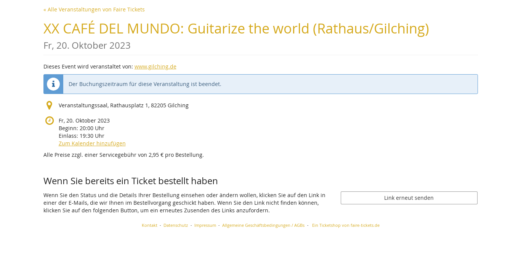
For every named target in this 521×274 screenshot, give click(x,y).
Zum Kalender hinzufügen (92, 143)
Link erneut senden (409, 197)
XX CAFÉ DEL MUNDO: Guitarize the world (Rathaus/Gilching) (236, 35)
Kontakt (149, 225)
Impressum (205, 225)
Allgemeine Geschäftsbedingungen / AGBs (263, 225)
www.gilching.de (155, 66)
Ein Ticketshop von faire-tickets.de (346, 225)
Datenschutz (176, 225)
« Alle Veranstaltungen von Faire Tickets (94, 9)
